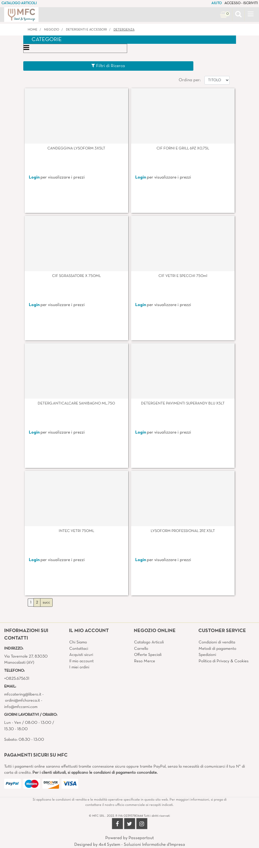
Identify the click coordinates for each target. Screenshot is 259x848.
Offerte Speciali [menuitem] (147, 655)
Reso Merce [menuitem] (144, 661)
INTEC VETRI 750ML (76, 531)
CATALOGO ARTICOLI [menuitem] (19, 3)
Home (32, 29)
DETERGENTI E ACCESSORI (86, 29)
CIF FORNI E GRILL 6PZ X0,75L (183, 148)
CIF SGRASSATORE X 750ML (76, 276)
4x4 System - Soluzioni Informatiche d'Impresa (142, 845)
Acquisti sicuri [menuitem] (81, 655)
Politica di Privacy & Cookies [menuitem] (223, 661)
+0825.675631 (16, 679)
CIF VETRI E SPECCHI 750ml (182, 276)
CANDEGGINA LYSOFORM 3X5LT (76, 148)
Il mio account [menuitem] (81, 661)
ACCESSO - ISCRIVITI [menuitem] (241, 3)
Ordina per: (190, 80)
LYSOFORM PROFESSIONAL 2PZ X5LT (183, 531)
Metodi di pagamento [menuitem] (217, 649)
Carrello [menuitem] (141, 649)
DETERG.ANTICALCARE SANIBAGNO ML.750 (76, 403)
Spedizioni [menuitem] (207, 655)
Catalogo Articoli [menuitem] (149, 642)
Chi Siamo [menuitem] (78, 642)
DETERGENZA (124, 29)
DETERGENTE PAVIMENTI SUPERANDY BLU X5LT (183, 403)
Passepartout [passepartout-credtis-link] (141, 838)
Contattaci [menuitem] (78, 649)
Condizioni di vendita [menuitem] (217, 642)
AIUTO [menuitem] (216, 3)
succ (46, 602)
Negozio (51, 29)
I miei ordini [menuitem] (79, 667)
